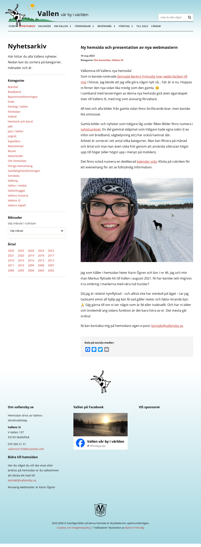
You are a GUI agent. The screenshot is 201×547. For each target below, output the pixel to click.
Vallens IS (14, 203)
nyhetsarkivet (91, 133)
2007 (51, 268)
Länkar (159, 29)
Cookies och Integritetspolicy (74, 531)
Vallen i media (17, 189)
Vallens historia (18, 198)
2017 (51, 258)
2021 (11, 258)
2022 (51, 254)
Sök (189, 17)
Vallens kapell (17, 208)
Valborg (13, 184)
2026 (11, 254)
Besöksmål (107, 29)
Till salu (145, 29)
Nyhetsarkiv (28, 29)
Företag (127, 29)
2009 (31, 268)
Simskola (13, 179)
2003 (41, 273)
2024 (31, 254)
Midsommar (16, 149)
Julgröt (12, 139)
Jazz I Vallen (15, 134)
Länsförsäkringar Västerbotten (166, 436)
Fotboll (12, 120)
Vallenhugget (16, 194)
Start (12, 29)
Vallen (70, 14)
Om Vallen (62, 29)
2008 (41, 268)
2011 (11, 268)
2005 (21, 273)
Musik (12, 154)
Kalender (45, 29)
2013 (41, 264)
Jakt (10, 129)
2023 (41, 254)
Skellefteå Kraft (166, 422)
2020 (21, 258)
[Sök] (172, 17)
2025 (21, 254)
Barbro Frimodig (134, 531)
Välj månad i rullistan (22, 227)
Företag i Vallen (18, 110)
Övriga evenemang (20, 169)
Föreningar (85, 29)
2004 (31, 273)
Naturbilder (15, 159)
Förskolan (14, 115)
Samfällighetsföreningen (24, 174)
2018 (41, 258)
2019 (31, 258)
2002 (51, 273)
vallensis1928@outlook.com (26, 452)
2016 (11, 264)
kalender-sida (147, 165)
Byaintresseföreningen (23, 100)
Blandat (13, 90)
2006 (11, 273)
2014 (31, 264)
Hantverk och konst (20, 124)
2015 (21, 264)
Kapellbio (14, 144)
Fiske (11, 105)
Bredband (14, 95)
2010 (21, 268)
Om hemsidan (17, 164)
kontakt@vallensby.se (167, 329)
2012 (51, 264)
